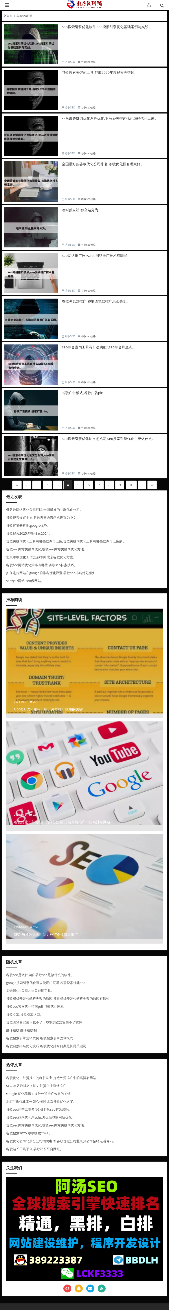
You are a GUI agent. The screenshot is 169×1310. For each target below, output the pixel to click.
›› (152, 485)
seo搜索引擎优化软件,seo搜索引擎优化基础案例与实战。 (107, 26)
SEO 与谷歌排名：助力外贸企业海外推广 (36, 1085)
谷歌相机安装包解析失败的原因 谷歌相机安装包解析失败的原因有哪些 (57, 998)
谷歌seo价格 (25, 16)
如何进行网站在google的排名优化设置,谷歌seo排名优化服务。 (52, 573)
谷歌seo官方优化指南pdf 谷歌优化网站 (35, 1006)
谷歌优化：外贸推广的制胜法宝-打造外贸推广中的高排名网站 (51, 1078)
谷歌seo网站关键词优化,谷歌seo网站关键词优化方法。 (46, 549)
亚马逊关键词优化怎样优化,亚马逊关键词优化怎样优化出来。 (110, 118)
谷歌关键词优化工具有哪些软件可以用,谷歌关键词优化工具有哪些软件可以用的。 (66, 541)
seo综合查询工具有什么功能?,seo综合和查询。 (99, 347)
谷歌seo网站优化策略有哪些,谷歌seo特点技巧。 (41, 565)
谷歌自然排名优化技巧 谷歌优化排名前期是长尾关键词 (46, 1046)
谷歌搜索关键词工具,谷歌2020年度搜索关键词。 (100, 72)
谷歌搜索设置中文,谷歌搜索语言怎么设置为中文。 (43, 517)
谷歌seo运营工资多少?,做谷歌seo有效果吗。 (39, 1109)
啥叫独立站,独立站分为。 (81, 209)
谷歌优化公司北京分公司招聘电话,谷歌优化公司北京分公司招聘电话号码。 (61, 1141)
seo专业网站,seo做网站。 (25, 580)
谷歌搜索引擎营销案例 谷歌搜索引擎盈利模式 (39, 1038)
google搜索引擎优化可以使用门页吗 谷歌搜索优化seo (45, 982)
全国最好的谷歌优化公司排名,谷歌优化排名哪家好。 (103, 164)
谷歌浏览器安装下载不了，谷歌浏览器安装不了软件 (44, 1022)
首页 (10, 16)
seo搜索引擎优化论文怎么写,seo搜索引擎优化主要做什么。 (108, 438)
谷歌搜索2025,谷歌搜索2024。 (29, 533)
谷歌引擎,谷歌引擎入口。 (24, 1014)
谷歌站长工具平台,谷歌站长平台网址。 (34, 1149)
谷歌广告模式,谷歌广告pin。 (84, 392)
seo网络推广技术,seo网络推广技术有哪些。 (96, 255)
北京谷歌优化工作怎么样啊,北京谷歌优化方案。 (41, 557)
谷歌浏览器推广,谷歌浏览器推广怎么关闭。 (96, 301)
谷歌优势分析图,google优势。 (28, 525)
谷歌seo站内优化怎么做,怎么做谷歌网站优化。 (40, 1117)
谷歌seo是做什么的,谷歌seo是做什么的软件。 (40, 975)
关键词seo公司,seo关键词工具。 (30, 990)
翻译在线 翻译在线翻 (21, 1030)
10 (131, 485)
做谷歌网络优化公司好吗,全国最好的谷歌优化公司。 (44, 509)
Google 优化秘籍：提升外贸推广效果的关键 (38, 1093)
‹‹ (17, 485)
